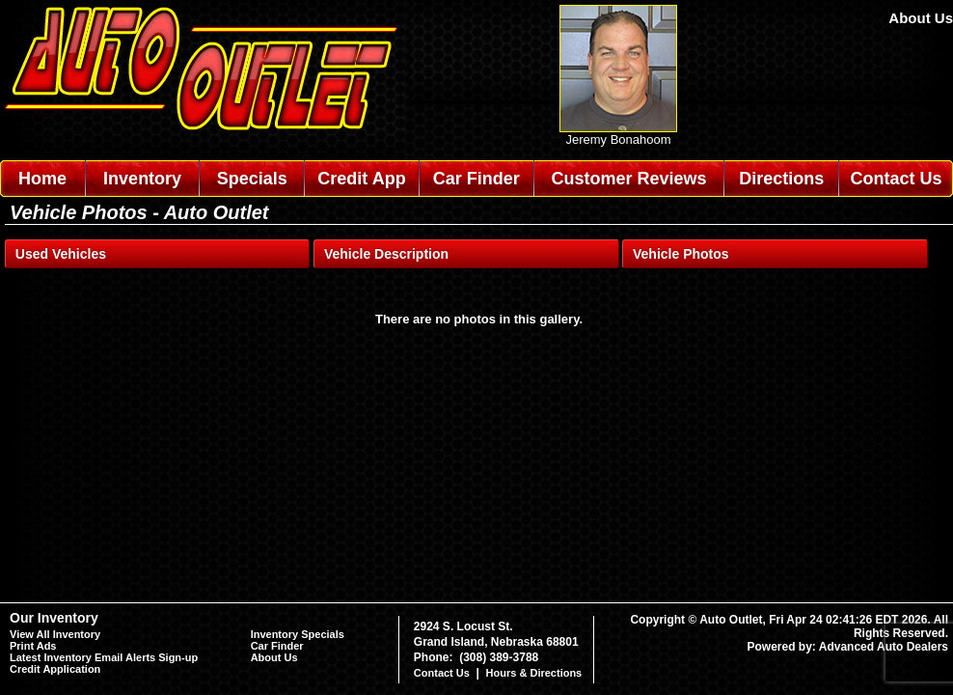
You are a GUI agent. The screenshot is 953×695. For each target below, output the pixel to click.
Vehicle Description (386, 254)
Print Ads (33, 646)
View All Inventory (55, 634)
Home (42, 178)
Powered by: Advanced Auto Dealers (848, 646)
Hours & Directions (534, 673)
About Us (920, 18)
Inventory (142, 178)
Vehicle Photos (681, 254)
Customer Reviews (628, 178)
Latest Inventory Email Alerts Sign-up (104, 657)
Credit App (361, 178)
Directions (781, 178)
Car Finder (476, 178)
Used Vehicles (60, 254)
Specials (252, 178)
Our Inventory (54, 618)
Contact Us (896, 178)
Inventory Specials (297, 634)
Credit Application (55, 669)
